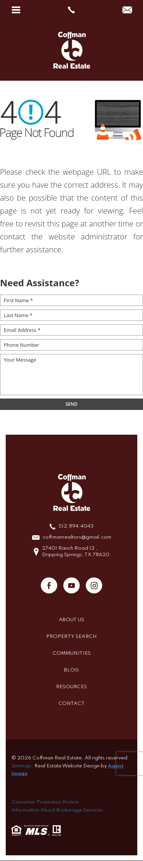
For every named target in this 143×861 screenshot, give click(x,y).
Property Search (71, 636)
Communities (72, 653)
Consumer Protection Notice (45, 802)
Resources (71, 686)
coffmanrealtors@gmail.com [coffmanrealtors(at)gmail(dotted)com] (77, 537)
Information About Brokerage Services (57, 810)
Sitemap (21, 766)
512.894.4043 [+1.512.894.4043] (75, 526)
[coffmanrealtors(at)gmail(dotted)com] (127, 10)
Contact (71, 703)
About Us (71, 619)
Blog (71, 670)
